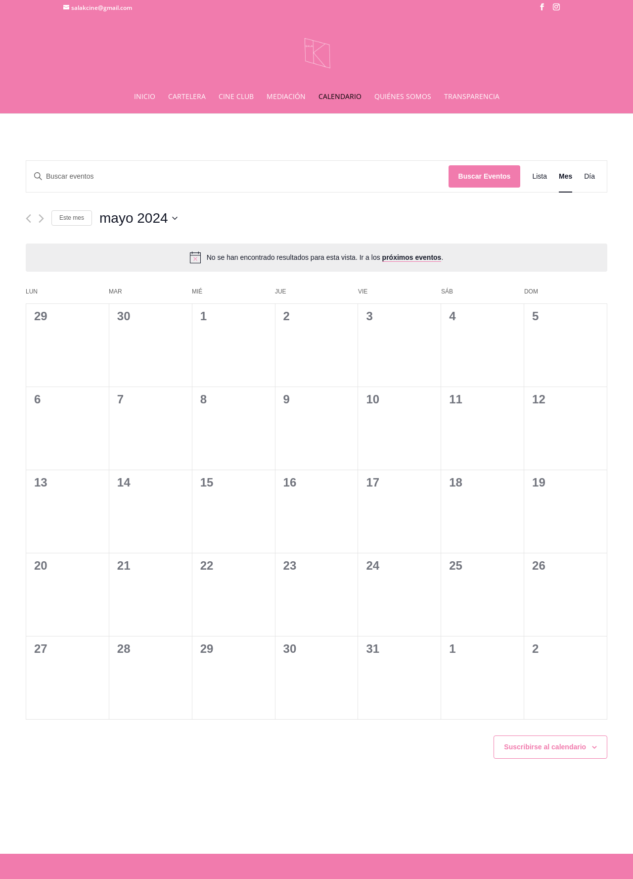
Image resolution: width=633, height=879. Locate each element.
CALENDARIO (340, 97)
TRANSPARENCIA (471, 97)
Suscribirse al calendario (545, 747)
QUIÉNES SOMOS (402, 97)
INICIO (144, 97)
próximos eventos (412, 257)
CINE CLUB (236, 97)
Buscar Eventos (484, 176)
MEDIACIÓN (286, 97)
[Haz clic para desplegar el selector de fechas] (138, 218)
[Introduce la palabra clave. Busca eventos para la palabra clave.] (237, 176)
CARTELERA (187, 97)
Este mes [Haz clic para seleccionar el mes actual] (71, 217)
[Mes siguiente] (41, 218)
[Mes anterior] (28, 218)
